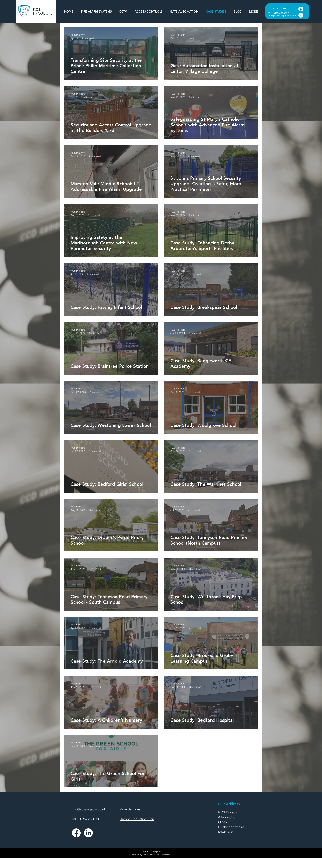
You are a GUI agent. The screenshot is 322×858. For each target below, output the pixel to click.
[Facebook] (300, 9)
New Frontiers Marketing (157, 854)
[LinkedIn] (300, 15)
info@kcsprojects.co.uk (282, 15)
